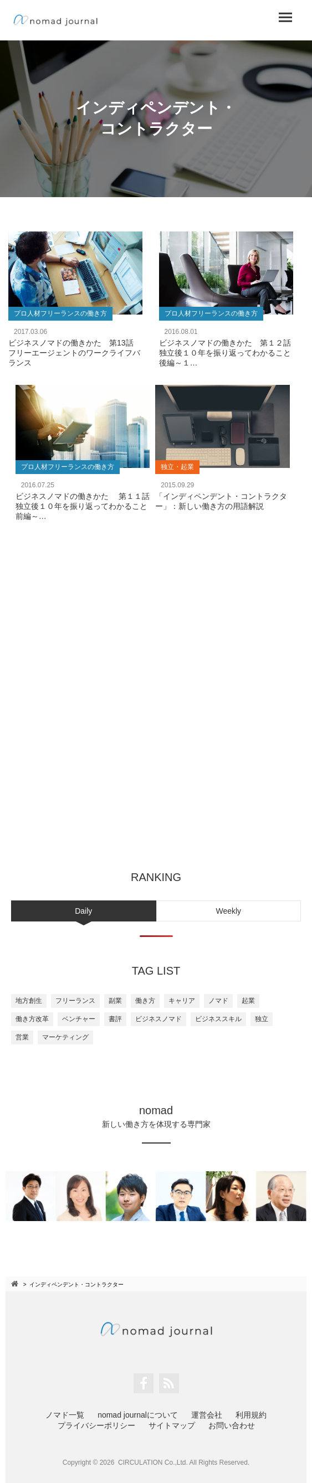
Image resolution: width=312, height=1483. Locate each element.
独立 (261, 1019)
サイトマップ (172, 1425)
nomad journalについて (138, 1414)
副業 (115, 1001)
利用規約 (251, 1414)
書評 (115, 1019)
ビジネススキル (218, 1019)
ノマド (218, 1001)
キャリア (181, 1001)
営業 (22, 1037)
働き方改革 (32, 1019)
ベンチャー (78, 1019)
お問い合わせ (231, 1425)
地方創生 (29, 1001)
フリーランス (75, 1001)
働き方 (145, 1001)
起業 (248, 1001)
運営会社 (206, 1414)
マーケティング (65, 1037)
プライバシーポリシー (96, 1425)
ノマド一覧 (64, 1414)
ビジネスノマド (158, 1019)
